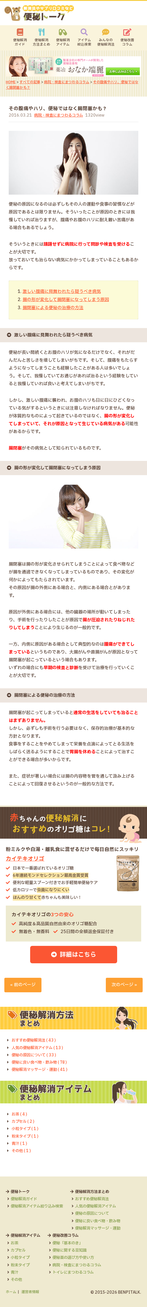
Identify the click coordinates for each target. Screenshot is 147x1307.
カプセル (19, 1249)
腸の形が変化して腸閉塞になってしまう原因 (66, 299)
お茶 (15, 1242)
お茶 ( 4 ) (20, 1113)
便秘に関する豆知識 (73, 1249)
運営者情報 (30, 1291)
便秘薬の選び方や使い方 (77, 1257)
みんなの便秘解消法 (106, 42)
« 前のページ (23, 984)
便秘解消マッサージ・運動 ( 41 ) (41, 1069)
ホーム (11, 1291)
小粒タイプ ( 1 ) (26, 1128)
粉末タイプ (21, 1264)
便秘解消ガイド (20, 42)
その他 (17, 1279)
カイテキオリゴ (25, 858)
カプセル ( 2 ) (23, 1121)
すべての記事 (29, 82)
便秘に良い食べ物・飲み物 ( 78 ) (41, 1062)
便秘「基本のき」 (71, 1242)
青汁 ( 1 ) (20, 1143)
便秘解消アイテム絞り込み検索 (39, 1205)
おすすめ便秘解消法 (97, 1198)
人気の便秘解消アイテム (101, 1205)
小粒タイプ (21, 1257)
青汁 (15, 1272)
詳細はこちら (78, 953)
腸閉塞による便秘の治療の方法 (53, 307)
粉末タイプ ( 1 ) (26, 1135)
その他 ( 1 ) (22, 1150)
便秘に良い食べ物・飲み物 (103, 1220)
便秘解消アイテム (63, 42)
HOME (11, 82)
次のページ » (124, 984)
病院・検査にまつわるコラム (66, 82)
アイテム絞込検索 (84, 42)
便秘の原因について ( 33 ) (35, 1054)
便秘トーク (21, 1191)
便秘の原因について (97, 1213)
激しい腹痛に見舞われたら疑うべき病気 (62, 291)
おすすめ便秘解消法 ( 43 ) (35, 1039)
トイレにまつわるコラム (77, 1272)
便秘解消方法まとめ (41, 42)
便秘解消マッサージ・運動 (103, 1227)
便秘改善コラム (127, 42)
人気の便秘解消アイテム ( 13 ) (39, 1047)
